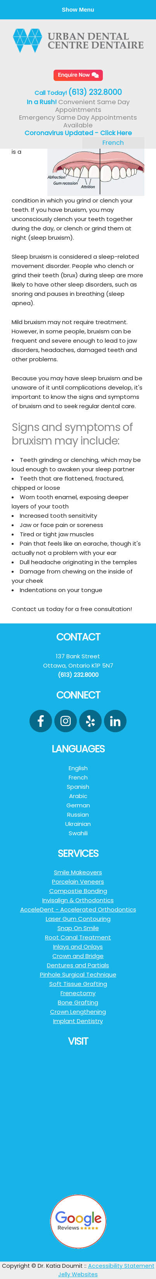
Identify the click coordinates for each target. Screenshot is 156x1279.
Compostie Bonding (78, 891)
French (113, 142)
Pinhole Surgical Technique (78, 974)
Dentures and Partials (78, 965)
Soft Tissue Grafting (78, 984)
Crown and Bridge (78, 956)
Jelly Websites (78, 1274)
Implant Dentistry (78, 1021)
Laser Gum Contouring (78, 919)
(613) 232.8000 (95, 92)
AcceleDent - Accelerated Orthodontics (78, 909)
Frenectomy (78, 993)
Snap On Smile (78, 928)
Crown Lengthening (78, 1012)
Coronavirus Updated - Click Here (78, 133)
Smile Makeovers (78, 872)
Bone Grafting (78, 1002)
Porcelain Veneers (78, 881)
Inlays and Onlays (78, 947)
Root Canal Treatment (78, 937)
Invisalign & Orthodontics (78, 900)
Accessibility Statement (121, 1266)
